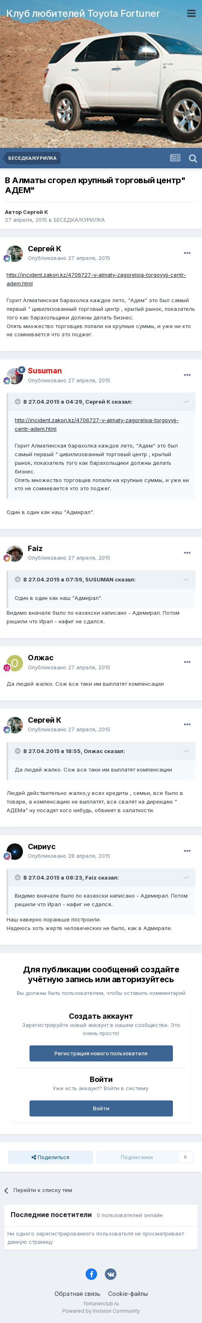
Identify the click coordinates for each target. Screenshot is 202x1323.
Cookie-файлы (128, 1293)
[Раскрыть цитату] (18, 401)
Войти (101, 1108)
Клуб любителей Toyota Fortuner (83, 13)
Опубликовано (69, 258)
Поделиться (50, 1157)
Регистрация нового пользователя (101, 1053)
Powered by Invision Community (101, 1311)
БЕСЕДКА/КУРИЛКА (79, 219)
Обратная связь (77, 1293)
